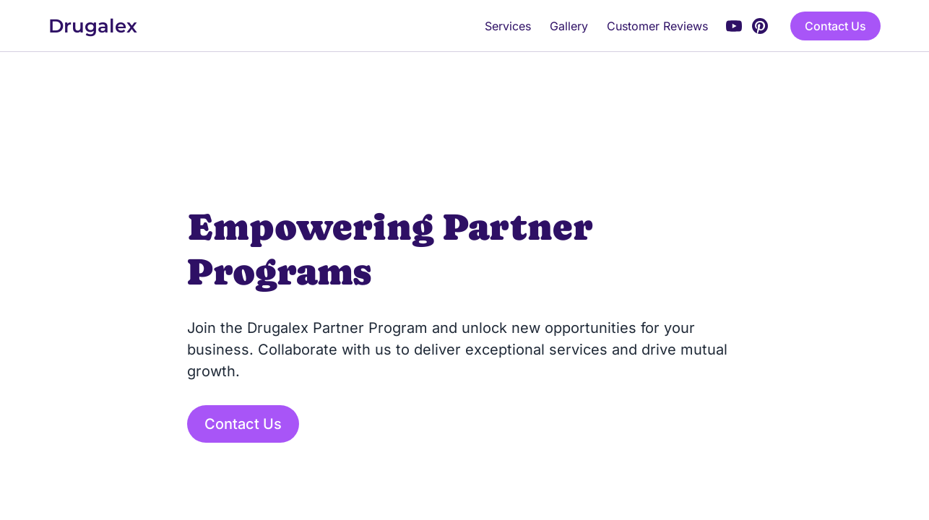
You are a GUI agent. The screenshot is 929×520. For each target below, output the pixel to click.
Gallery (569, 26)
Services (508, 26)
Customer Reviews (657, 26)
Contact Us (835, 26)
